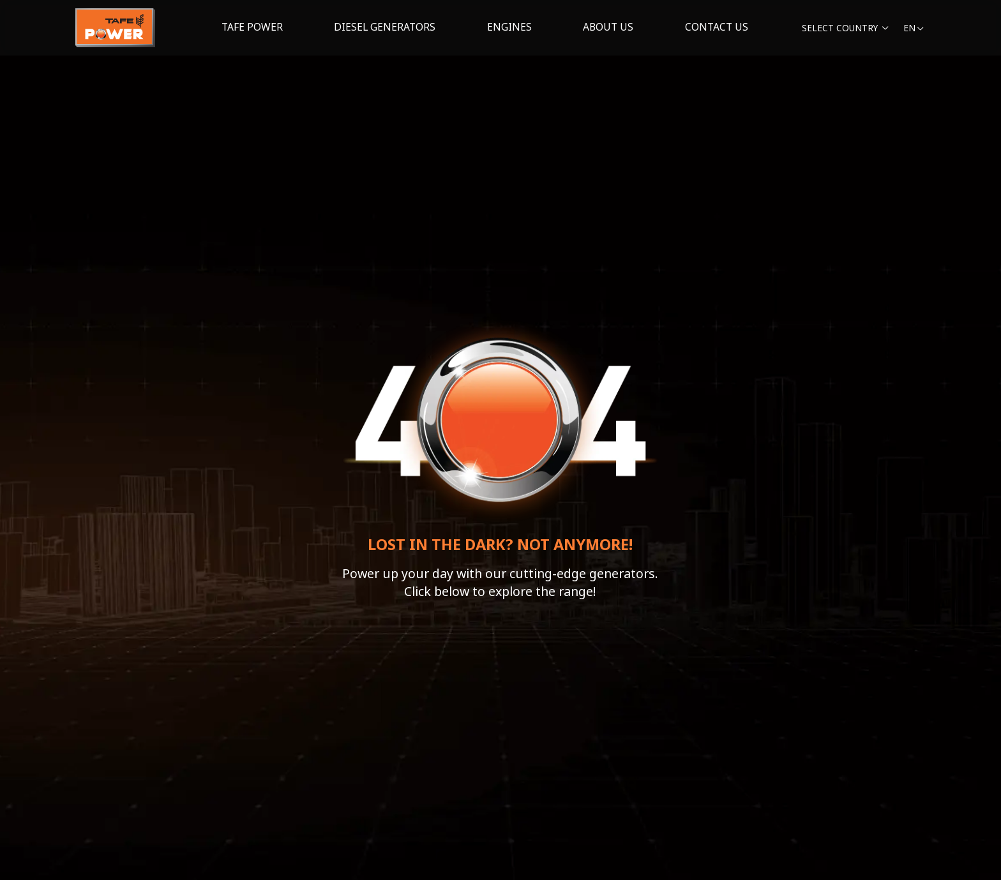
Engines (509, 27)
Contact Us (716, 27)
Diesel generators (384, 27)
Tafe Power (252, 27)
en (913, 28)
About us (608, 27)
